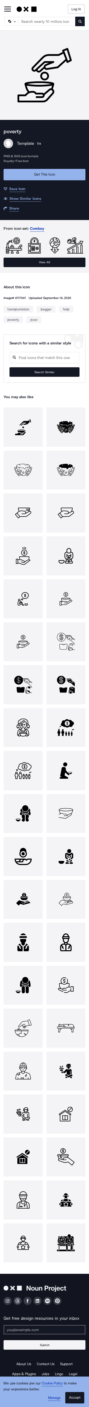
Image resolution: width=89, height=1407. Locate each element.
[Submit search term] (80, 21)
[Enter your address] (44, 1329)
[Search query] (44, 357)
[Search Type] (11, 21)
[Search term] (47, 21)
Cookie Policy (52, 1383)
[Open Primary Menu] (7, 9)
